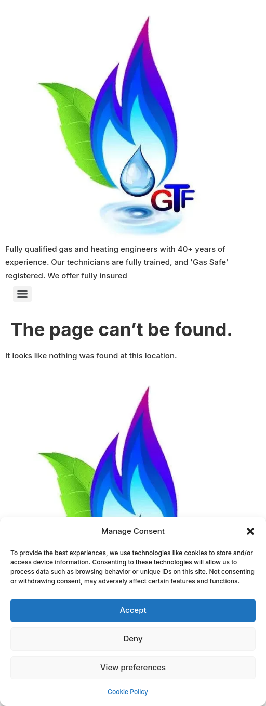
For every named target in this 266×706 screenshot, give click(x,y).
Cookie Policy (128, 692)
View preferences (133, 667)
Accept (132, 610)
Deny (132, 639)
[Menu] (22, 294)
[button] (250, 531)
